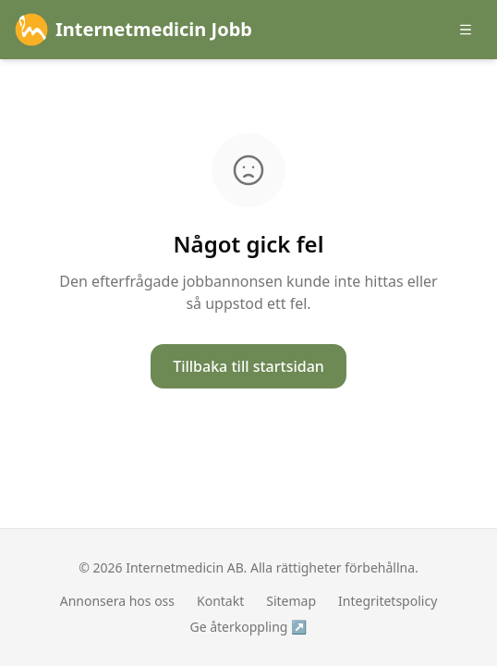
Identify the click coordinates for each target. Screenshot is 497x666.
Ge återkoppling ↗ (248, 626)
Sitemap (291, 601)
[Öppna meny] (465, 29)
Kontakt (220, 601)
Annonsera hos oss (117, 601)
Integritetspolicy (387, 601)
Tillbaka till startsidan (248, 366)
